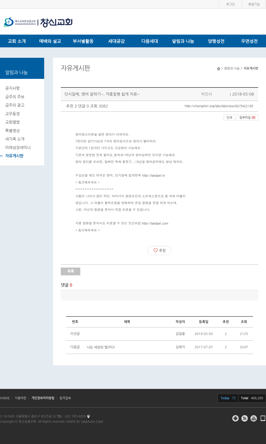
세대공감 (116, 41)
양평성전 (216, 41)
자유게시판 (14, 156)
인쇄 (229, 117)
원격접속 (65, 398)
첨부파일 (247, 117)
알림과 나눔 (183, 41)
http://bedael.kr (153, 175)
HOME (5, 398)
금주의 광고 (14, 105)
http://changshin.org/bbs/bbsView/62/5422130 (219, 106)
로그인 (230, 4)
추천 (160, 250)
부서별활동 (83, 41)
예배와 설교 (50, 41)
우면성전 (249, 41)
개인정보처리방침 (42, 398)
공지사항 (12, 88)
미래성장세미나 (18, 147)
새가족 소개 (14, 139)
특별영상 (12, 130)
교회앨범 (12, 122)
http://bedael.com (155, 223)
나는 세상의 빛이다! (101, 347)
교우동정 (12, 113)
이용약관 (20, 398)
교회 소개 (17, 41)
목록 (70, 271)
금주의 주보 (14, 96)
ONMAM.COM (92, 421)
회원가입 (254, 4)
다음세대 (149, 41)
